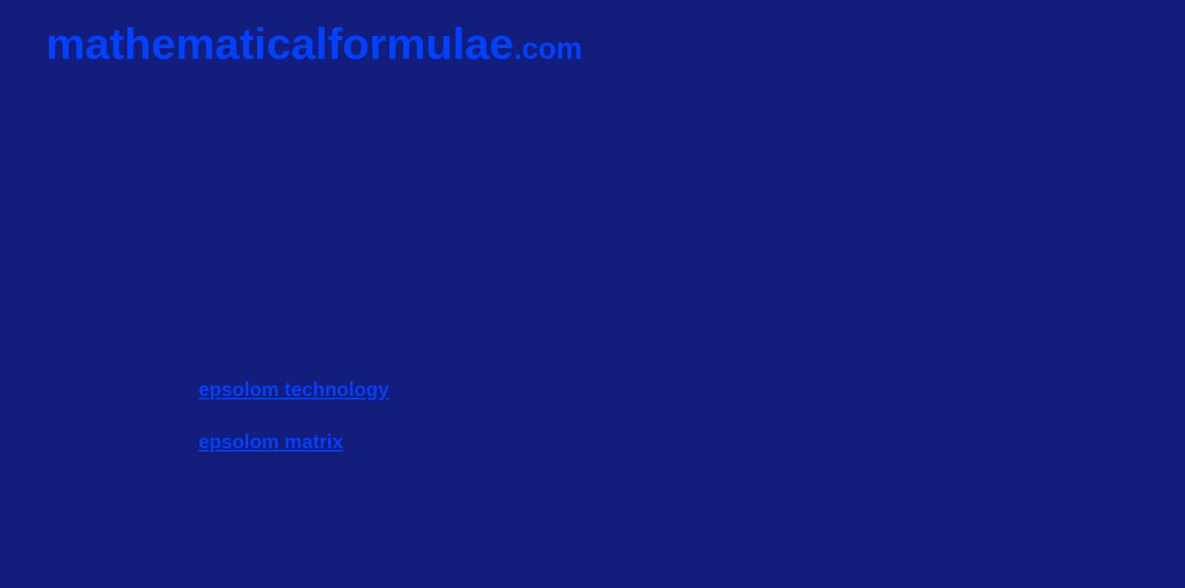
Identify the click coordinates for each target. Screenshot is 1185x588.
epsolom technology (293, 389)
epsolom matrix (270, 441)
